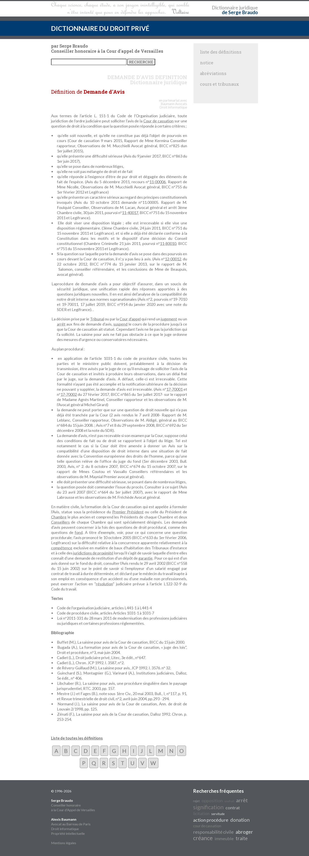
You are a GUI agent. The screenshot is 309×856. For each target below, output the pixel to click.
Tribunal (97, 319)
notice (206, 62)
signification (208, 807)
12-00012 (173, 259)
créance (203, 838)
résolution (104, 583)
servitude (218, 814)
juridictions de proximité (93, 553)
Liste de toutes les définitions (77, 738)
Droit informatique (65, 829)
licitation (201, 813)
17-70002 (69, 394)
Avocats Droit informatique (173, 105)
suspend (120, 324)
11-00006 (157, 181)
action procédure (210, 820)
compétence (61, 547)
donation (240, 820)
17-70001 (174, 389)
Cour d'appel (130, 319)
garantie (145, 558)
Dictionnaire (225, 8)
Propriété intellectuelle (68, 833)
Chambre (59, 517)
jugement (169, 319)
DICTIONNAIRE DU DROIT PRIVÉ (100, 28)
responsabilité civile (213, 832)
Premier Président (128, 511)
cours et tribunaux (219, 84)
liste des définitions (220, 52)
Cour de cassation (158, 121)
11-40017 (130, 212)
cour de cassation (207, 826)
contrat (233, 807)
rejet (196, 801)
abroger (244, 832)
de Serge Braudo (240, 12)
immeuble (224, 838)
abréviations (213, 73)
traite (242, 838)
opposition (212, 800)
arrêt (61, 324)
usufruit (229, 801)
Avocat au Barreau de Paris (71, 824)
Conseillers (60, 522)
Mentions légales (63, 843)
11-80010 (168, 243)
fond (79, 532)
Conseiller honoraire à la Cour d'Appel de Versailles (73, 805)
